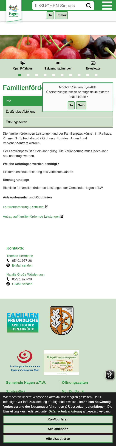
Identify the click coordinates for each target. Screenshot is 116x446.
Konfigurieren (57, 419)
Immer (61, 15)
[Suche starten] (88, 5)
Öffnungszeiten (16, 122)
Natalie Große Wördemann (25, 274)
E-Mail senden (22, 265)
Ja (71, 105)
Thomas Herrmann (19, 256)
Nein (81, 105)
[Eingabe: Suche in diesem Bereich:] (57, 5)
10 (96, 75)
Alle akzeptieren (58, 439)
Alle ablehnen (58, 429)
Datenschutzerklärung (65, 411)
